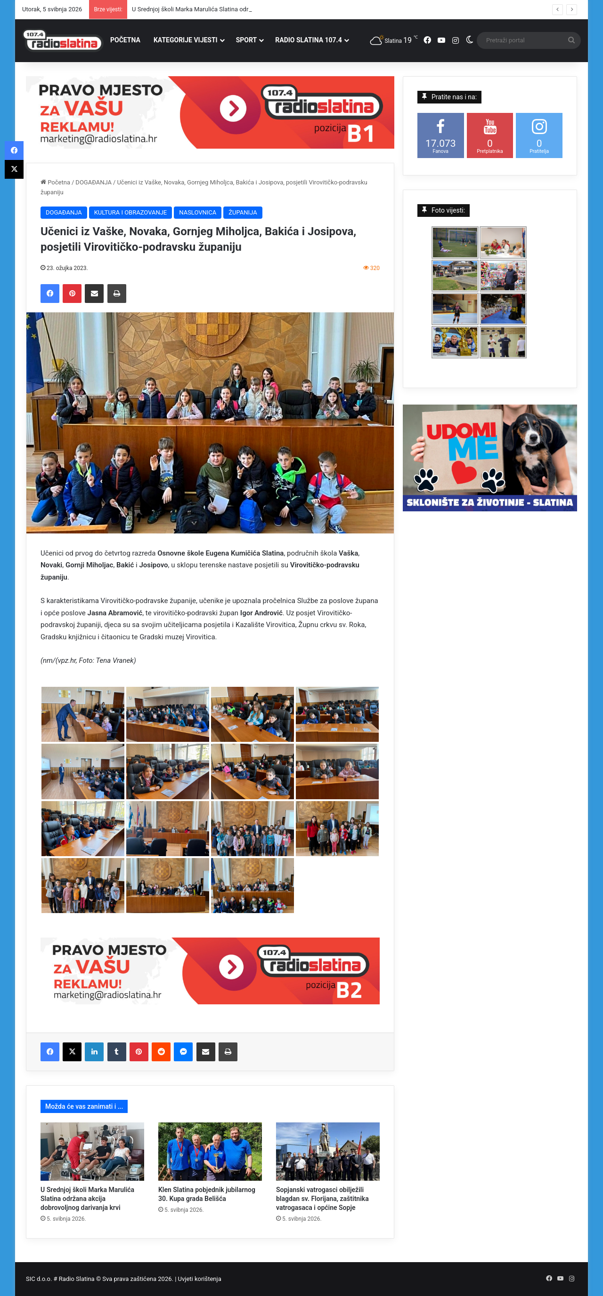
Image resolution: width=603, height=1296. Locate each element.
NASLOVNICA (197, 212)
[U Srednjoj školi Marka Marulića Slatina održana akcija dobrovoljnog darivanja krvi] (92, 1151)
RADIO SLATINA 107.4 (308, 40)
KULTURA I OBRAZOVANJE (130, 212)
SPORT (246, 40)
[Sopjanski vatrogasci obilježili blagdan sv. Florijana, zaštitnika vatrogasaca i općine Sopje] (328, 1151)
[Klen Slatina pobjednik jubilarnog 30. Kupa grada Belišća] (210, 1151)
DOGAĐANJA (93, 182)
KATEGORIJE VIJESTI (186, 40)
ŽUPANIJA (242, 212)
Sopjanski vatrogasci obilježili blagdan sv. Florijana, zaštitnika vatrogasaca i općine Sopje (322, 1198)
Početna (55, 182)
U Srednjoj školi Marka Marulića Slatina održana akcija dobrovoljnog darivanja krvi (87, 1198)
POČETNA (125, 40)
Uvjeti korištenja (199, 1278)
